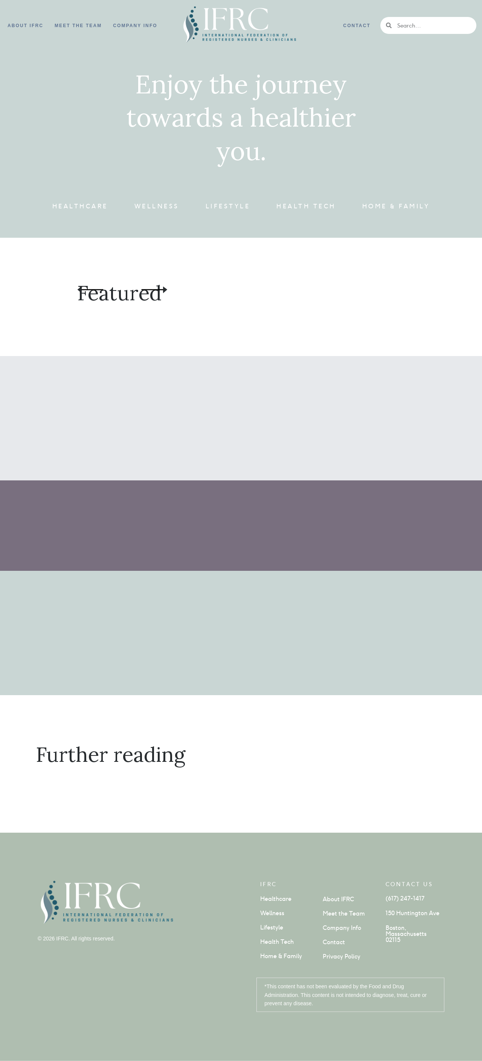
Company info (135, 25)
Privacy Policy (341, 956)
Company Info (342, 928)
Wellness (156, 206)
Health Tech (306, 206)
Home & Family (396, 206)
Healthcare (80, 206)
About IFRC (25, 25)
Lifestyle (228, 206)
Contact (356, 25)
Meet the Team (78, 25)
